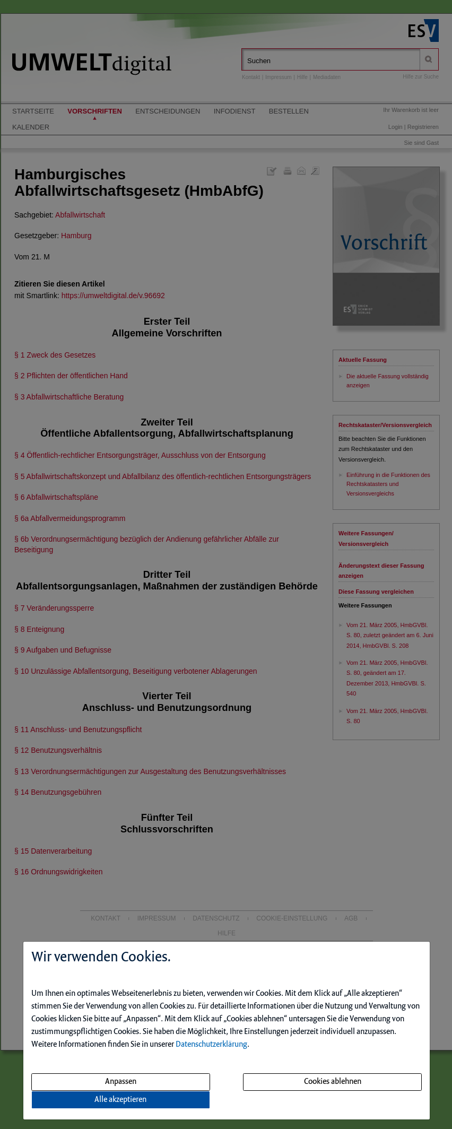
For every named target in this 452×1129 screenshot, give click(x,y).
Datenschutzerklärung (211, 1044)
